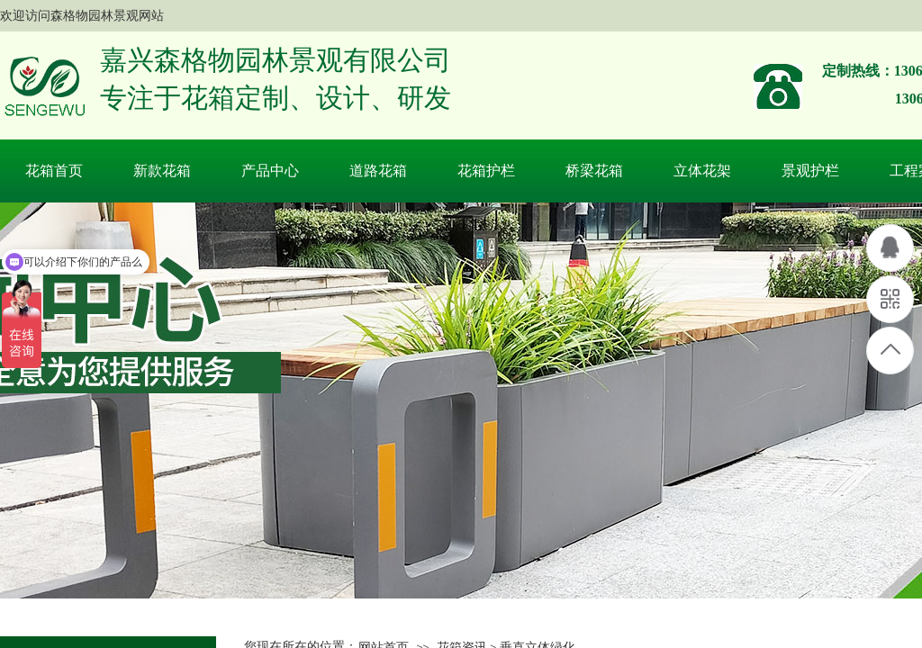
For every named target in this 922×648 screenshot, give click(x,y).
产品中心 (270, 170)
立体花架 (702, 170)
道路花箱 (378, 170)
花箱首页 (54, 170)
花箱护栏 (486, 170)
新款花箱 (162, 170)
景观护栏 (810, 170)
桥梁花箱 (594, 170)
